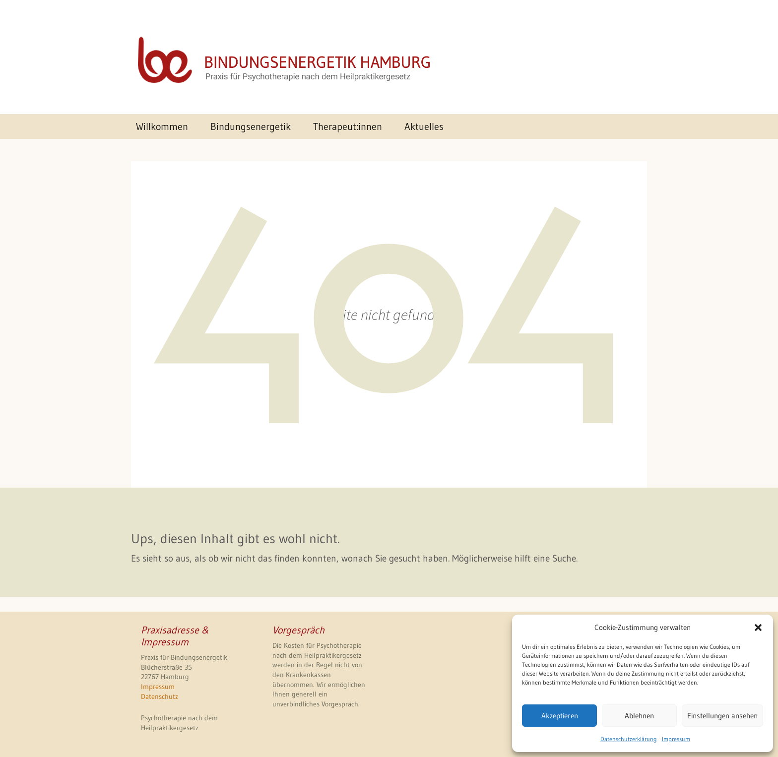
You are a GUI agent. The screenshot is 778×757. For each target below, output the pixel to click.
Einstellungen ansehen (722, 715)
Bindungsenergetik (250, 126)
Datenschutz (159, 696)
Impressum (676, 739)
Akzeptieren (559, 715)
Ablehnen (639, 715)
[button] (758, 627)
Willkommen (162, 126)
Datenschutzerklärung (628, 739)
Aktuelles (424, 126)
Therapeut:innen (347, 126)
